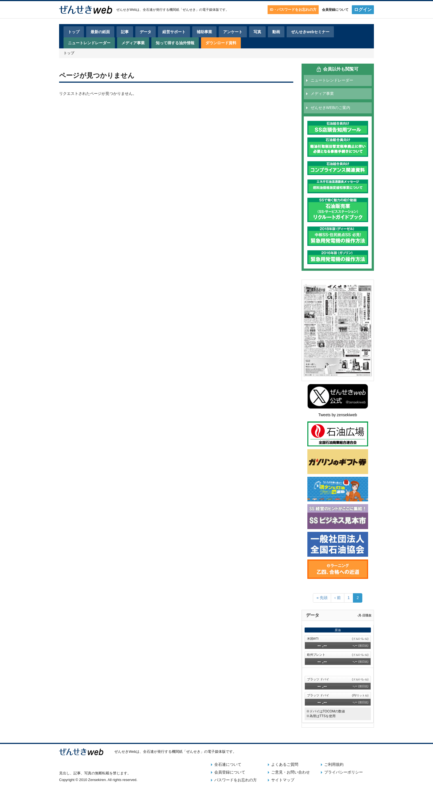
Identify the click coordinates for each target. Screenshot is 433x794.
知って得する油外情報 (175, 43)
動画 (276, 32)
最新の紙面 (100, 32)
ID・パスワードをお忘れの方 (293, 9)
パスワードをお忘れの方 (235, 780)
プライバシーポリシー (343, 772)
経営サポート (174, 32)
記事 (125, 32)
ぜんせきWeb (126, 10)
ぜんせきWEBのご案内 (330, 107)
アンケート (232, 32)
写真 (257, 32)
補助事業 (204, 32)
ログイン (363, 9)
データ (145, 32)
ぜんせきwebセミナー (310, 32)
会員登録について (335, 10)
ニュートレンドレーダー (89, 43)
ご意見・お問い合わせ (290, 772)
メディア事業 (133, 43)
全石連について (227, 764)
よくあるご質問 (284, 764)
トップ (74, 32)
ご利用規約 (334, 764)
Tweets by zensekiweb (337, 415)
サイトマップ (282, 780)
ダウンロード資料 (220, 43)
